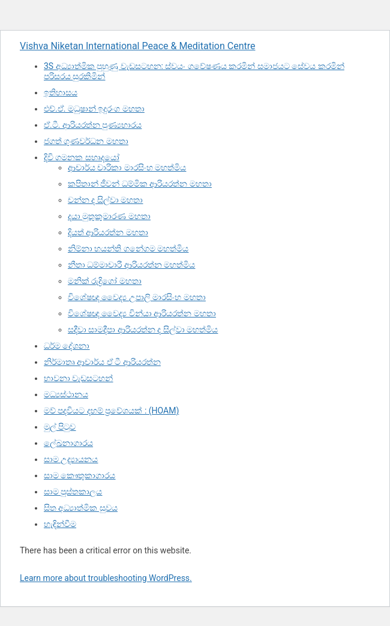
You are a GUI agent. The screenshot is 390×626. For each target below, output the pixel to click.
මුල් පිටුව (60, 427)
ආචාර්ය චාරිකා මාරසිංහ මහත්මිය (127, 167)
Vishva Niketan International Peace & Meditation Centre (137, 46)
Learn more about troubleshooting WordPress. (106, 578)
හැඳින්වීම (60, 524)
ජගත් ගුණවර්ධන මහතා (86, 141)
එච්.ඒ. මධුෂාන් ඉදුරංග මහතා (94, 108)
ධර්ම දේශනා (66, 346)
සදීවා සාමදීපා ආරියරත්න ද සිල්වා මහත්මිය (143, 329)
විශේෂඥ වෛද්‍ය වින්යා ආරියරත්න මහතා (142, 313)
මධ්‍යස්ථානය (66, 394)
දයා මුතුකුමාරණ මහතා (109, 216)
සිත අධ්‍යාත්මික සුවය (81, 508)
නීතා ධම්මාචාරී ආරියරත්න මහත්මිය (131, 264)
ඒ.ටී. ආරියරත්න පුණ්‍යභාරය (93, 125)
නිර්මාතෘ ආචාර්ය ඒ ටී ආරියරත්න (102, 362)
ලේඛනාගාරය (68, 443)
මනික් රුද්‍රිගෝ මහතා (105, 281)
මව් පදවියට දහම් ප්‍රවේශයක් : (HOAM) (111, 410)
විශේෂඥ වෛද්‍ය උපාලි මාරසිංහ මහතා (137, 297)
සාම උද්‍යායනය (71, 459)
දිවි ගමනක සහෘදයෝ (81, 157)
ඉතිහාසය (60, 92)
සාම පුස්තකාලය (73, 491)
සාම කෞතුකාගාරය (79, 475)
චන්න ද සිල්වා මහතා (105, 200)
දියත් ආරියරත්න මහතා (108, 232)
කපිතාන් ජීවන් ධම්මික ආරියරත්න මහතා (140, 183)
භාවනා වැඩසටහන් (78, 378)
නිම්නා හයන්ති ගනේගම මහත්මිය (128, 248)
